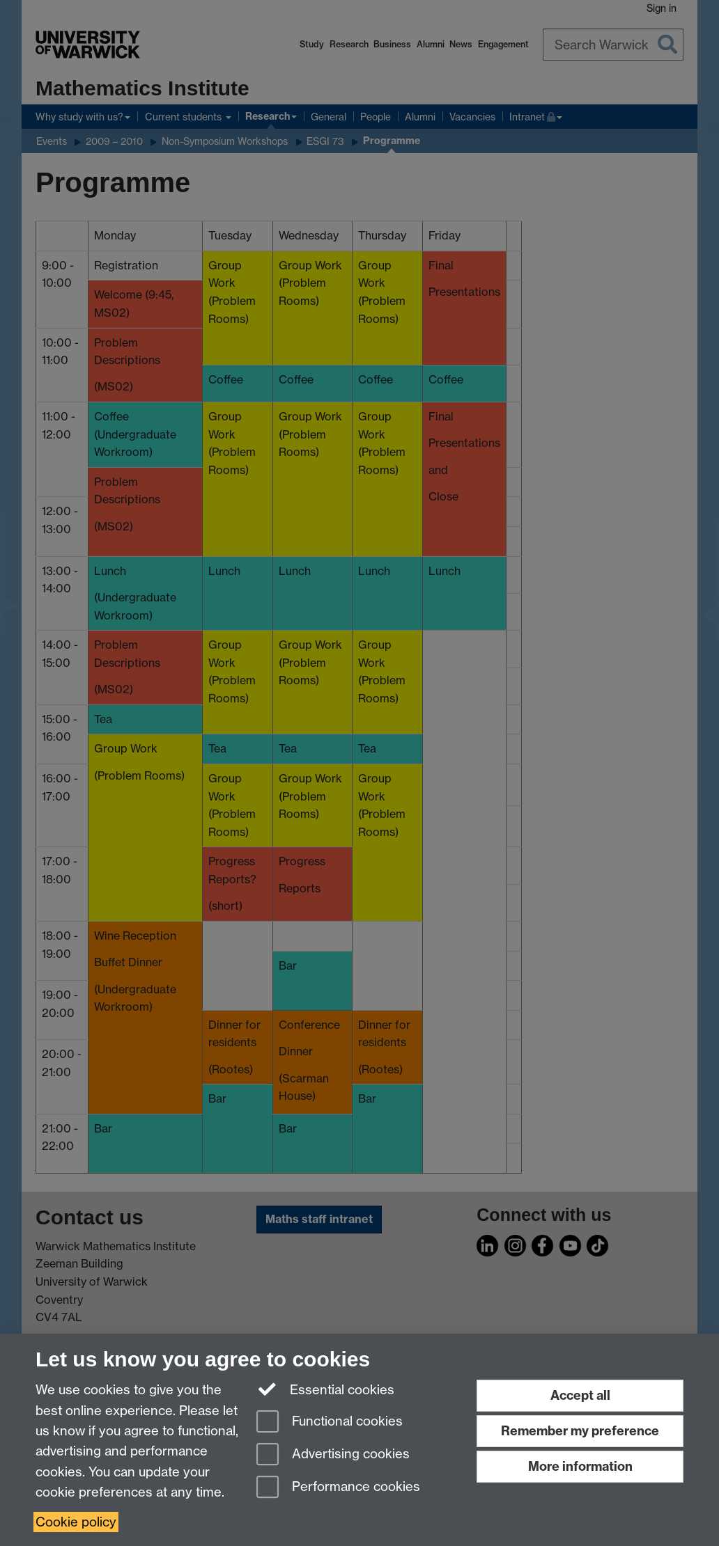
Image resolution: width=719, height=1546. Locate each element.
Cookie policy (76, 1522)
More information (580, 1466)
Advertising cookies (333, 1455)
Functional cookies (329, 1422)
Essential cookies (325, 1389)
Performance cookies (338, 1488)
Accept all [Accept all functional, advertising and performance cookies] (580, 1395)
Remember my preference (580, 1431)
